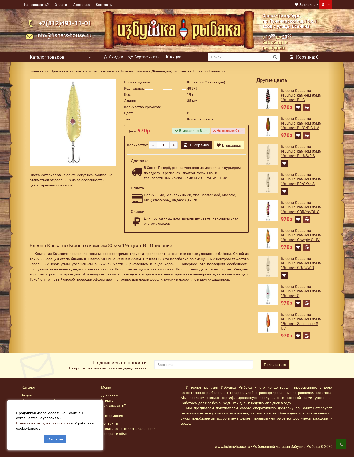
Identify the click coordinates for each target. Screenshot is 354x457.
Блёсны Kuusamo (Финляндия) (147, 71)
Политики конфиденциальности (44, 423)
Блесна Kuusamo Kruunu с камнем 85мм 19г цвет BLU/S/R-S (301, 151)
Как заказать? (36, 5)
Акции (173, 56)
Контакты (104, 5)
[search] (239, 57)
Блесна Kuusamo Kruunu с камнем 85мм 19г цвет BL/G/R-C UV (301, 123)
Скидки (113, 56)
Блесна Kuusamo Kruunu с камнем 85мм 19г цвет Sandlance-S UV (301, 321)
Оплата (61, 5)
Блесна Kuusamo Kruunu (199, 71)
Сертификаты (144, 56)
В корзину (196, 144)
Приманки (59, 71)
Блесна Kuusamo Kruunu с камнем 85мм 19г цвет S (301, 291)
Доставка (81, 5)
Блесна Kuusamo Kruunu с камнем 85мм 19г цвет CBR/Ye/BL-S (301, 207)
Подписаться (275, 365)
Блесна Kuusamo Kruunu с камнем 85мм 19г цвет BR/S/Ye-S (301, 179)
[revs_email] (203, 364)
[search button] (275, 57)
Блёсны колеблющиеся (94, 71)
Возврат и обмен (115, 434)
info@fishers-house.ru (63, 35)
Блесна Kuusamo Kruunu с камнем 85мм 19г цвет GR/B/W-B (301, 263)
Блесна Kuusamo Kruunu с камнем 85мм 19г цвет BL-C (301, 95)
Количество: (137, 145)
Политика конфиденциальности (128, 428)
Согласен (55, 438)
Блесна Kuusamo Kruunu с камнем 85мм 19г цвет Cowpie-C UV (301, 235)
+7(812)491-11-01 (65, 23)
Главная (36, 71)
